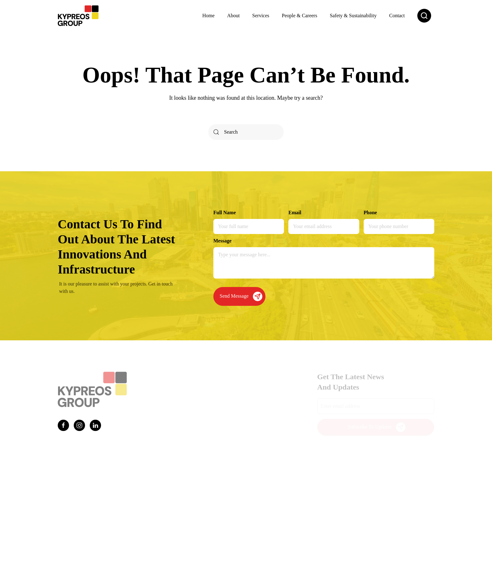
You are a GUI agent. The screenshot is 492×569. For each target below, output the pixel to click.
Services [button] (260, 15)
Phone (370, 212)
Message (222, 240)
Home (208, 15)
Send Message (241, 296)
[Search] (246, 132)
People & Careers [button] (299, 15)
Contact (397, 15)
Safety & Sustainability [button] (353, 15)
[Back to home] (78, 15)
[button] (424, 16)
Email (294, 212)
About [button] (233, 15)
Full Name (224, 212)
